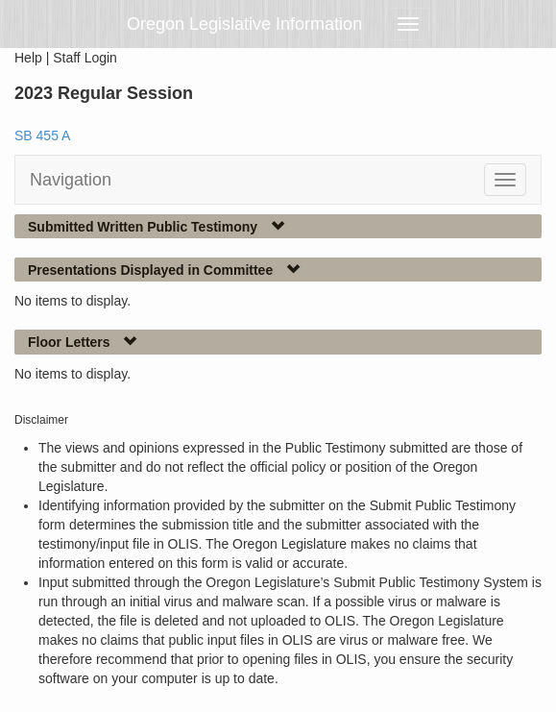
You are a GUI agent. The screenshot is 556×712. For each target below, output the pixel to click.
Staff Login (85, 57)
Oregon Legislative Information (244, 24)
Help (28, 57)
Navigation (70, 179)
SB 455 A (42, 135)
